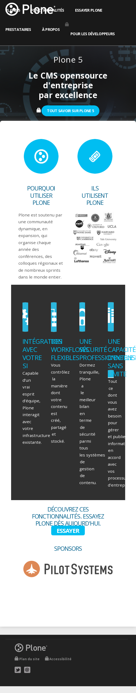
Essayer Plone (88, 10)
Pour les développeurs (92, 33)
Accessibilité (60, 659)
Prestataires (18, 29)
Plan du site (29, 659)
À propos (51, 29)
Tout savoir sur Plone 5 (70, 110)
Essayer (68, 530)
